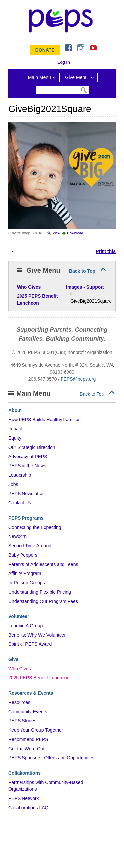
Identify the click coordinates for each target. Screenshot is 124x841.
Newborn (17, 536)
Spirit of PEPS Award (30, 644)
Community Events (27, 711)
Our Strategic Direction (31, 447)
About (14, 410)
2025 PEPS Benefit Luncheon (38, 677)
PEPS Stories (22, 720)
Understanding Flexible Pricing (39, 592)
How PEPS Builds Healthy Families (44, 419)
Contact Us (19, 502)
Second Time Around (29, 545)
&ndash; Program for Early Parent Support (62, 21)
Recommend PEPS (28, 739)
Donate (45, 50)
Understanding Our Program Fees (43, 601)
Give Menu (77, 77)
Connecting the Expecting (34, 527)
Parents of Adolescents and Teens (43, 564)
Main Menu (39, 77)
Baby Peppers (22, 555)
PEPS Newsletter (26, 493)
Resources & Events (30, 693)
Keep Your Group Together (35, 730)
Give (13, 659)
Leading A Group (25, 625)
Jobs (13, 484)
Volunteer (18, 616)
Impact (15, 428)
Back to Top (82, 271)
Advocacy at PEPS (27, 456)
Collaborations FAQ (28, 807)
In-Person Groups (26, 582)
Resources (19, 702)
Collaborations (24, 773)
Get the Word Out (26, 748)
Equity (14, 438)
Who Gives (19, 668)
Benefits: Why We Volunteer (37, 635)
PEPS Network (23, 798)
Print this (106, 251)
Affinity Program (24, 573)
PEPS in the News (27, 465)
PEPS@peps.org (78, 379)
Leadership (19, 475)
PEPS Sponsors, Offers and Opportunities (51, 757)
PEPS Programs (26, 518)
